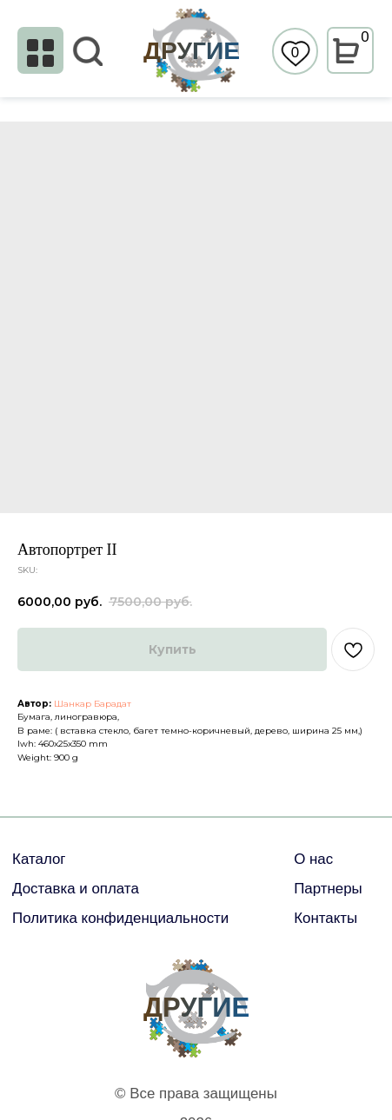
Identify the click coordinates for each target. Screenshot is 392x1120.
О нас (313, 859)
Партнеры (328, 888)
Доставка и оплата (75, 888)
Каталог (38, 859)
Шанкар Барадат (92, 703)
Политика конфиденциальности (120, 918)
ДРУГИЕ (191, 50)
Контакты (325, 918)
